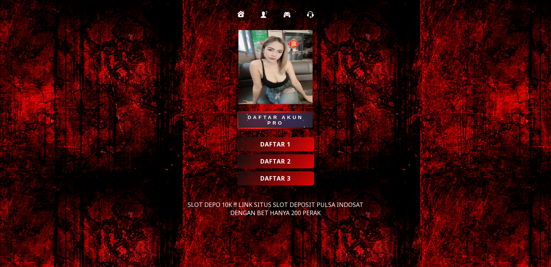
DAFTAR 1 (275, 144)
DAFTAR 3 (275, 178)
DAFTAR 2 (275, 161)
